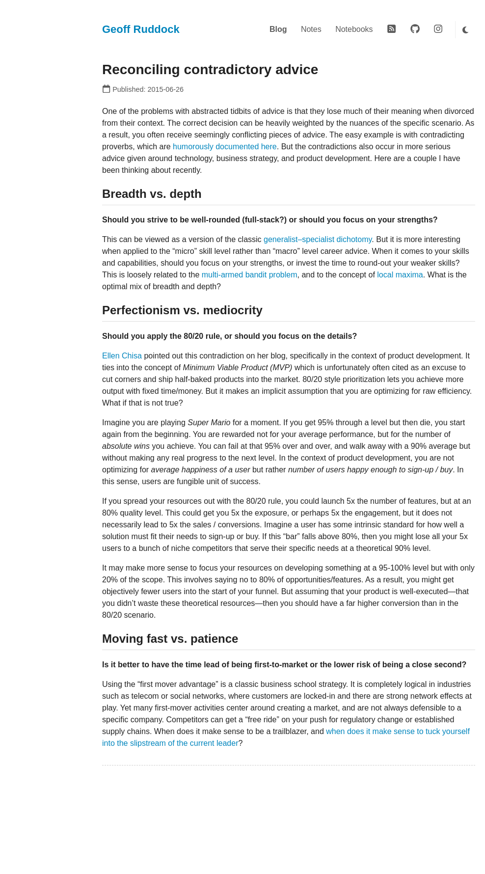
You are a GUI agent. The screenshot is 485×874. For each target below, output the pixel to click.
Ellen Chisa (122, 356)
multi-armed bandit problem (249, 275)
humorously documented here (225, 146)
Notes (311, 29)
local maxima (400, 275)
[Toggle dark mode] (465, 29)
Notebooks (354, 29)
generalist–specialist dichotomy (318, 239)
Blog (278, 29)
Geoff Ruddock (141, 29)
